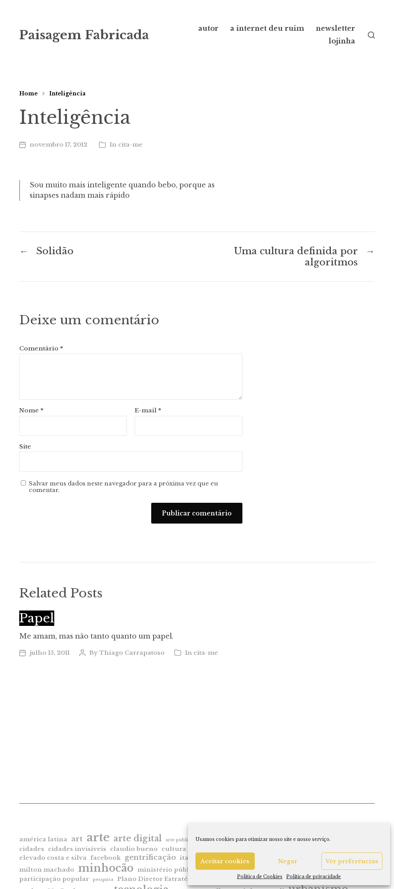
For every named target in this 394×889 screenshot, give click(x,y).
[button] (371, 35)
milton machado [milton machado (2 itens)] (46, 869)
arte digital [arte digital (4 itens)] (138, 838)
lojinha (342, 41)
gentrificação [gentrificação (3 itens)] (150, 857)
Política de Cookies (259, 876)
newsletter (335, 28)
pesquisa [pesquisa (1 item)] (103, 879)
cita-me (130, 144)
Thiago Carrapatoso (132, 652)
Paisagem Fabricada (84, 35)
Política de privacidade (313, 876)
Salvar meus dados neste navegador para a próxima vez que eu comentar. (123, 486)
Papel (36, 618)
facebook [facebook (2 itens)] (105, 857)
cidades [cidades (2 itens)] (31, 848)
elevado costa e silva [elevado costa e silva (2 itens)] (53, 857)
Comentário (41, 348)
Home (28, 93)
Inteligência (67, 93)
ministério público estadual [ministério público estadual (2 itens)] (183, 869)
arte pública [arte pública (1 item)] (179, 839)
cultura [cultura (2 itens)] (174, 848)
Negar (287, 861)
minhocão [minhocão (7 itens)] (106, 868)
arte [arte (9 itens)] (98, 837)
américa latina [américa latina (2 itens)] (43, 839)
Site (25, 446)
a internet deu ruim (267, 28)
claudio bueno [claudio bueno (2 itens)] (134, 848)
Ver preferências (352, 861)
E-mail (148, 410)
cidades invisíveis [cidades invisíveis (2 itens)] (77, 848)
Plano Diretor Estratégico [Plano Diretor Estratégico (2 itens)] (159, 878)
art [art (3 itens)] (77, 838)
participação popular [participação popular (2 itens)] (54, 878)
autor (208, 28)
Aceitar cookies (224, 861)
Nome (31, 410)
